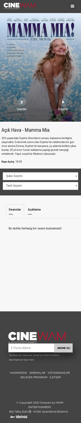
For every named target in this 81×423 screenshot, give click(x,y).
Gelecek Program (33, 377)
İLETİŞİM (55, 377)
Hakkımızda (18, 373)
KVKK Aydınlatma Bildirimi (50, 412)
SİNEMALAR (37, 373)
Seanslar (15, 209)
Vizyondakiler (59, 373)
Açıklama (34, 209)
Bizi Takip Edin (20, 412)
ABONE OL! (63, 348)
